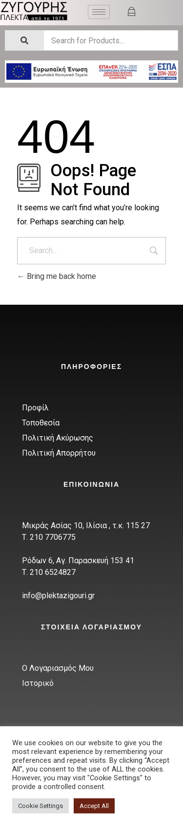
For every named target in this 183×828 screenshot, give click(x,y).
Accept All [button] (94, 806)
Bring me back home (56, 276)
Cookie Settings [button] (40, 806)
